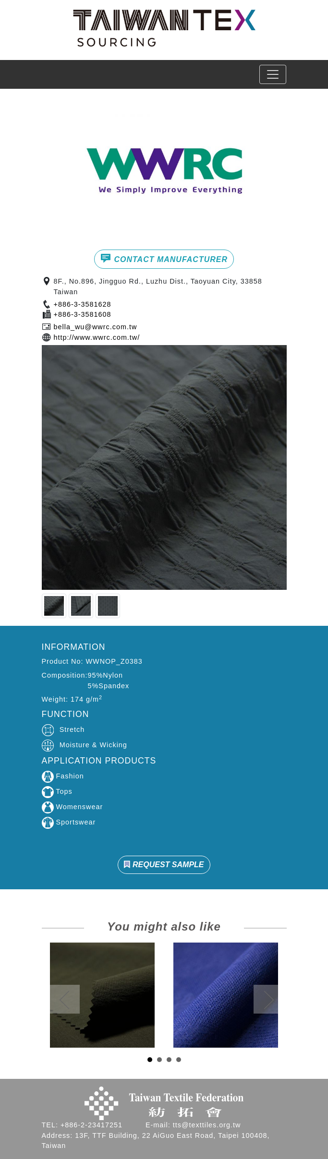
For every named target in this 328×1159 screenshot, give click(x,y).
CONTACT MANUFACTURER (164, 258)
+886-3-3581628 (82, 304)
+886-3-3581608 (82, 314)
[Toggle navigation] (272, 74)
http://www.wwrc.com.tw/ (97, 337)
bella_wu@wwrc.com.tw (95, 327)
